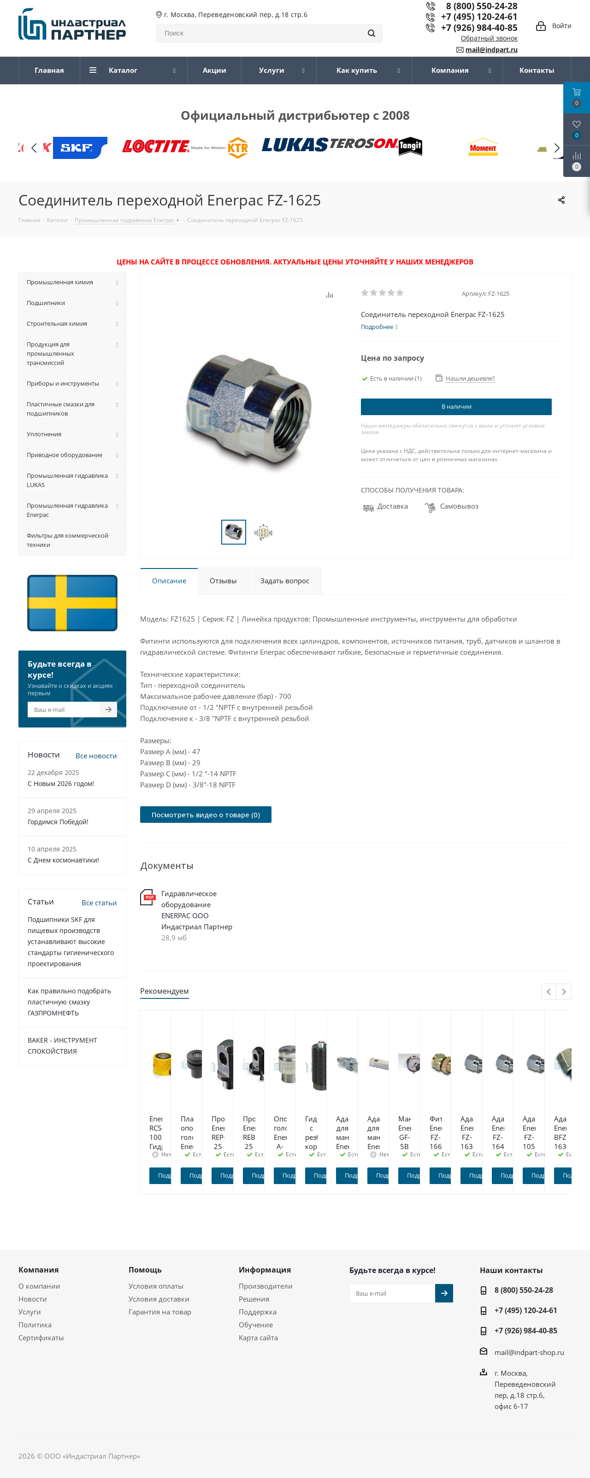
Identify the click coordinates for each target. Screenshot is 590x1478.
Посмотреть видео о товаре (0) (206, 814)
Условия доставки (159, 1298)
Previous (549, 992)
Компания (38, 1270)
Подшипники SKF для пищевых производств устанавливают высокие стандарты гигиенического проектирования (71, 941)
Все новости (96, 755)
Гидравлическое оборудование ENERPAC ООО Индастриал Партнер (196, 910)
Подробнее (194, 1175)
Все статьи (99, 902)
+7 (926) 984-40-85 (479, 27)
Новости (32, 1298)
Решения (254, 1298)
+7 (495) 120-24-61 (479, 16)
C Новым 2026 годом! (61, 783)
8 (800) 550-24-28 (524, 1290)
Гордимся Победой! (58, 821)
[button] (556, 148)
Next (564, 992)
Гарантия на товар (160, 1311)
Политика (35, 1324)
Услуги (29, 1311)
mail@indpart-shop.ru (529, 1351)
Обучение (256, 1324)
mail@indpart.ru (492, 49)
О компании (39, 1285)
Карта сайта (258, 1337)
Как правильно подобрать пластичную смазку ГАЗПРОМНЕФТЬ (69, 1001)
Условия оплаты (156, 1285)
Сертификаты (41, 1337)
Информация (265, 1270)
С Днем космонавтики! (63, 860)
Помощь (145, 1270)
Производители (266, 1285)
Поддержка (258, 1311)
